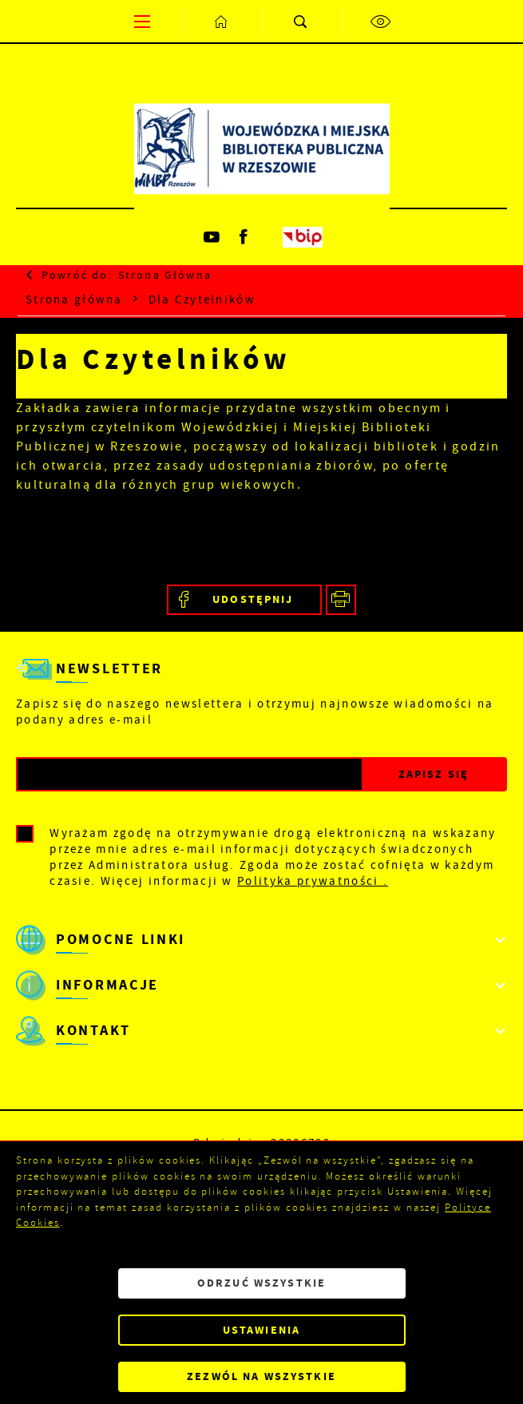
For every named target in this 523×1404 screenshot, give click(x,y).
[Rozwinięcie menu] (261, 939)
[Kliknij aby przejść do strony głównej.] (222, 21)
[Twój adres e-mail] (190, 774)
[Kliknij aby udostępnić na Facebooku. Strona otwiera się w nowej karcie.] (244, 600)
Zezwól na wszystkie (261, 1376)
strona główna (165, 275)
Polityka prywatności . (312, 881)
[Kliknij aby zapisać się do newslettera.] (433, 774)
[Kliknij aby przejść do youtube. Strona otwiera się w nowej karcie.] (213, 237)
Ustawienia (261, 1330)
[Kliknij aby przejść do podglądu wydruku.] (341, 600)
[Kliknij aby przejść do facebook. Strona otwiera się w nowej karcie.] (245, 237)
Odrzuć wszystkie (261, 1283)
